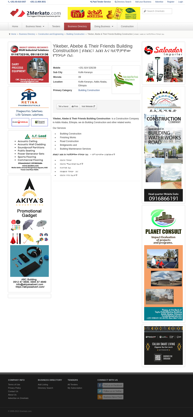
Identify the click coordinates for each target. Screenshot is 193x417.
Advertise (159, 2)
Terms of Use (14, 384)
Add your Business (143, 2)
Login (180, 2)
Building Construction (75, 34)
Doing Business (103, 26)
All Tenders (73, 384)
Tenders (56, 26)
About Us (12, 395)
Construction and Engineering (50, 34)
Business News (35, 26)
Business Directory (77, 26)
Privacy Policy (14, 388)
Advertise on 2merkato (18, 398)
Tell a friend (63, 106)
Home (15, 26)
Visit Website (88, 106)
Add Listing (43, 384)
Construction (127, 26)
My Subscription (75, 388)
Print (75, 106)
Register (170, 2)
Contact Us (13, 391)
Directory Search (123, 2)
